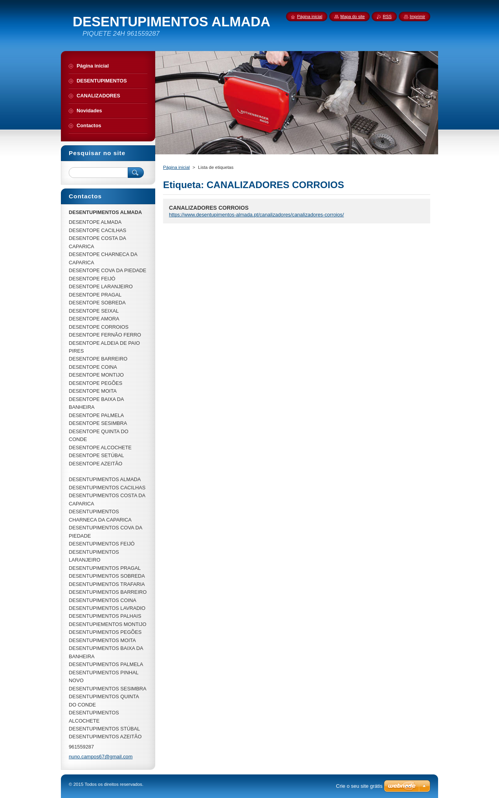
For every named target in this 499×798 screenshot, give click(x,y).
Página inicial (176, 167)
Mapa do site (352, 16)
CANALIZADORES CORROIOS (209, 208)
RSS (387, 16)
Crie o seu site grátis (359, 786)
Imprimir (417, 16)
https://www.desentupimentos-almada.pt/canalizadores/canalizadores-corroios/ (256, 215)
